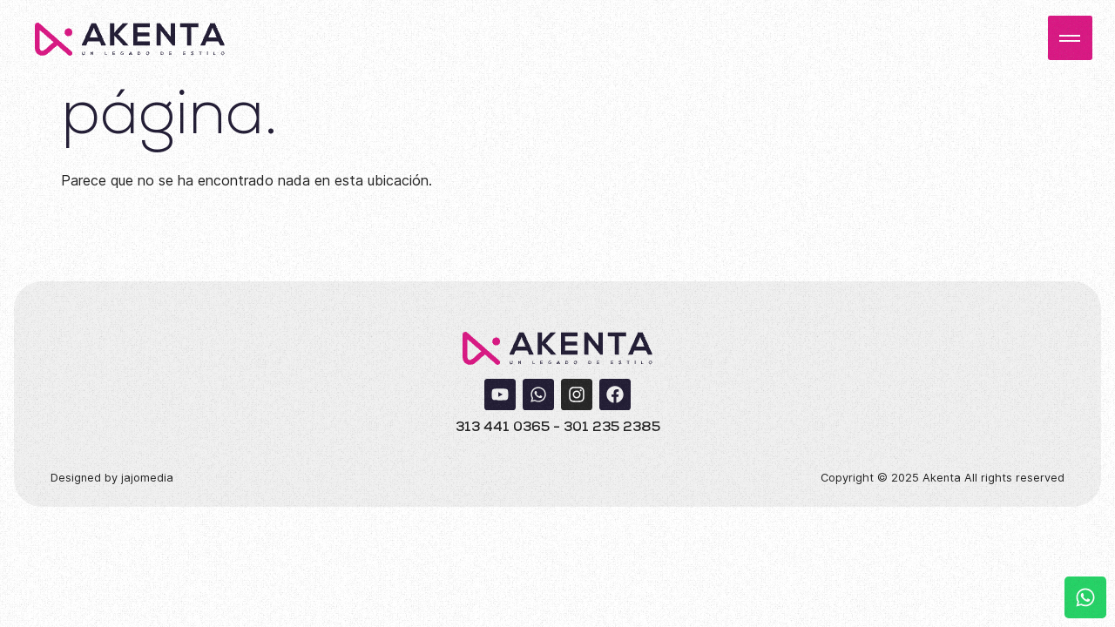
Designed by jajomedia (112, 477)
